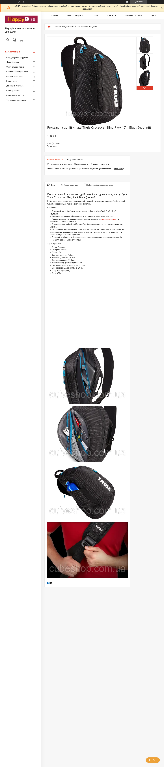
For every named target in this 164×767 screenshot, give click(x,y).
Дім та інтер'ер (12, 62)
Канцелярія (11, 81)
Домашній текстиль (15, 86)
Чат (153, 760)
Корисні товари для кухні (17, 72)
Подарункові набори (15, 95)
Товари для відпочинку (16, 100)
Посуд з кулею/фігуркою (17, 57)
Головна (54, 15)
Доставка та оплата (133, 15)
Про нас (95, 15)
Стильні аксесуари (14, 76)
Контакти (111, 15)
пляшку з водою (109, 219)
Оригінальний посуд (15, 67)
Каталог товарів (12, 52)
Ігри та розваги (13, 91)
